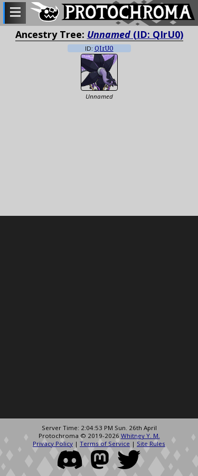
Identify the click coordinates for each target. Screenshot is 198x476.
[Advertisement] (99, 317)
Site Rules (151, 444)
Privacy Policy (53, 444)
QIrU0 (104, 48)
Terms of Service (105, 444)
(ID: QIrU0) (135, 34)
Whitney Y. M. (140, 436)
